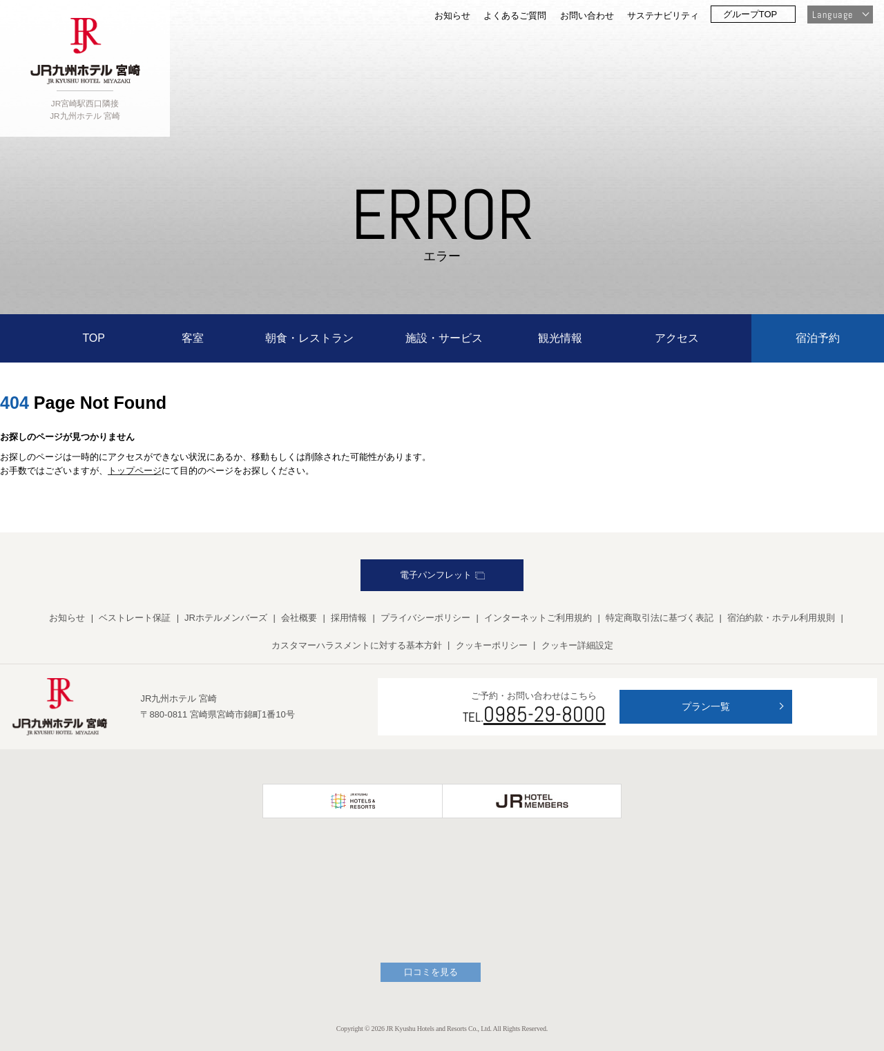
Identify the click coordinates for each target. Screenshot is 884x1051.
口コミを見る (431, 972)
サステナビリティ (663, 15)
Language (832, 14)
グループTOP (750, 14)
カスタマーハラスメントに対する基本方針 (356, 645)
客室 (193, 338)
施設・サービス (444, 338)
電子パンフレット (442, 575)
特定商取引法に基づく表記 (659, 618)
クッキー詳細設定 (577, 645)
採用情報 (349, 618)
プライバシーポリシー (425, 618)
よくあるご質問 (514, 15)
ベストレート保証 (135, 618)
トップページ (135, 470)
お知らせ (452, 15)
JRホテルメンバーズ (225, 618)
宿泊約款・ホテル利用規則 (781, 618)
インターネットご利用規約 (538, 618)
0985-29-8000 (544, 714)
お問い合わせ (587, 15)
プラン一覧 (706, 706)
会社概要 (299, 618)
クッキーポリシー (492, 645)
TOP (93, 338)
